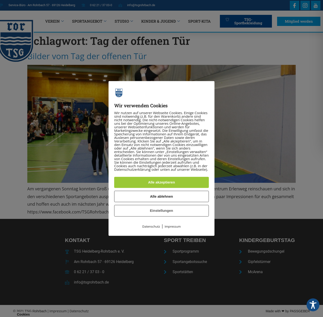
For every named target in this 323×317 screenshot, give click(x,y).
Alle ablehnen (161, 196)
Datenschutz (151, 226)
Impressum (173, 226)
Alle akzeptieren (161, 182)
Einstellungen (161, 211)
